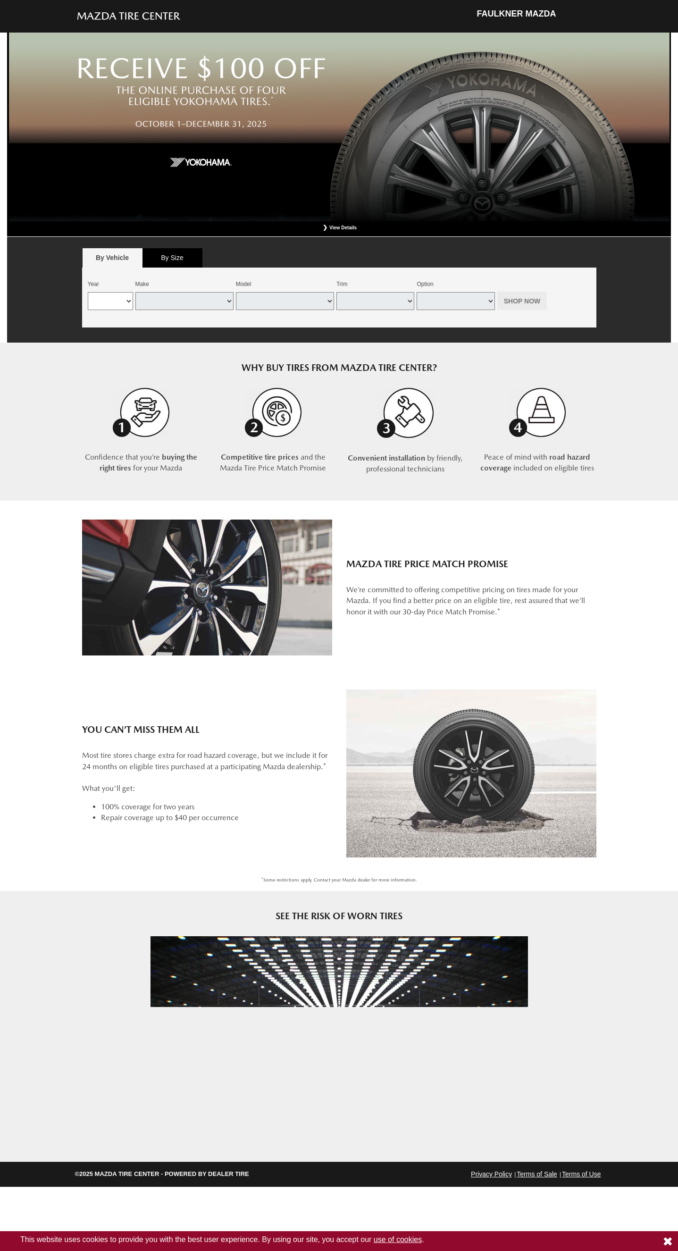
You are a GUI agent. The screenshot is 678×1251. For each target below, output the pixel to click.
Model (243, 284)
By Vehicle (112, 260)
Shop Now (522, 301)
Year (93, 284)
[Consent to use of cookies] (667, 1241)
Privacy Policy (491, 1174)
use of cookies (398, 1239)
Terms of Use (581, 1174)
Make (142, 284)
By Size (172, 257)
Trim (342, 284)
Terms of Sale (537, 1174)
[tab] (112, 258)
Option (425, 284)
